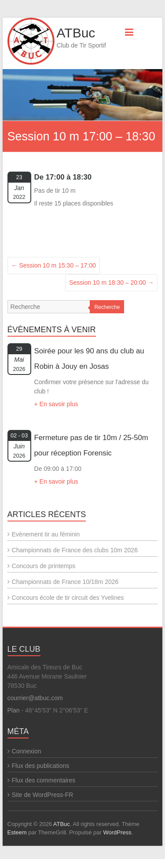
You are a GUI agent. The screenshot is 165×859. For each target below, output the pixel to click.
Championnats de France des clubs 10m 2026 (75, 550)
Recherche (107, 307)
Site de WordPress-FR (42, 794)
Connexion (26, 751)
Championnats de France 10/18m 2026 (65, 581)
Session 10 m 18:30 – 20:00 (111, 282)
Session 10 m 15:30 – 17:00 (53, 265)
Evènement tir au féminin (46, 534)
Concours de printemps (44, 565)
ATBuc (76, 33)
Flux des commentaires (44, 780)
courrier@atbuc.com (35, 697)
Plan (13, 710)
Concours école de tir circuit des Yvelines (68, 597)
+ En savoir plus (56, 403)
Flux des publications (41, 765)
